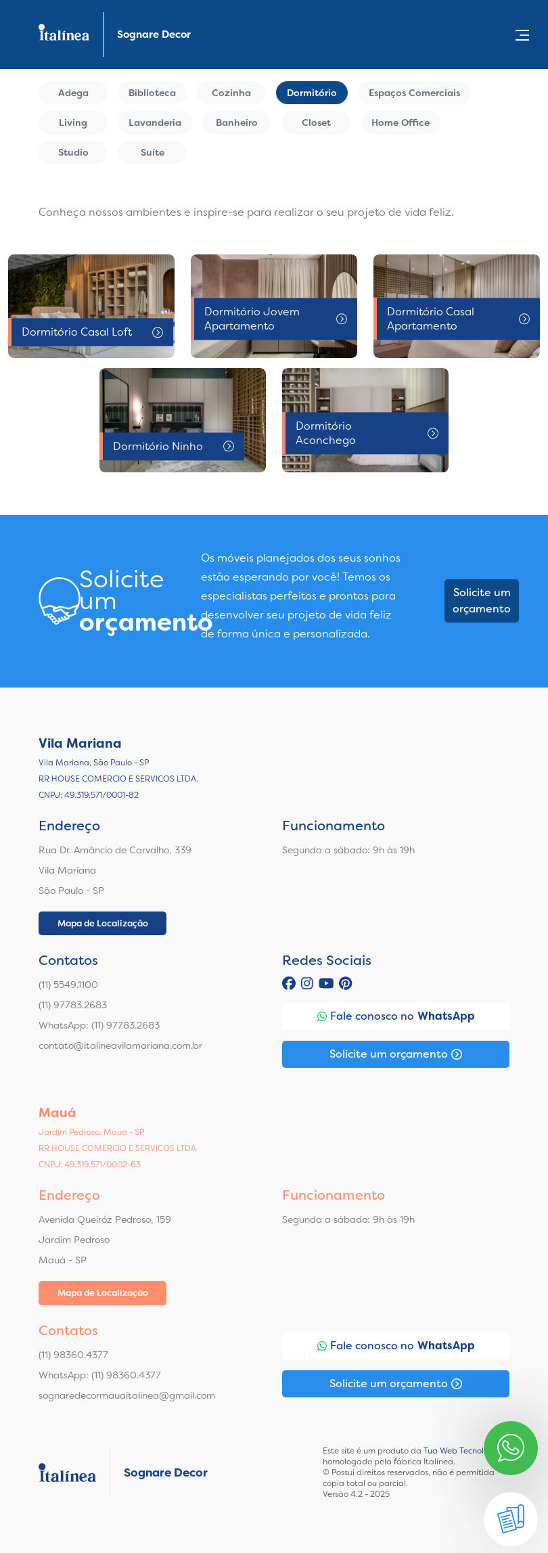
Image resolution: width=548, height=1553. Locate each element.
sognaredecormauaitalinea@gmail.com (127, 1395)
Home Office (400, 122)
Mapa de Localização (103, 923)
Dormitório (312, 93)
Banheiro (237, 122)
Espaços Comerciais (414, 93)
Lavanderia (155, 122)
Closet (316, 122)
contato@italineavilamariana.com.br (120, 1045)
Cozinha (231, 93)
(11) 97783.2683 (73, 1005)
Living (73, 122)
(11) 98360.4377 (73, 1355)
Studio (73, 152)
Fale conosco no (396, 1016)
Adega (73, 93)
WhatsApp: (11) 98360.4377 (100, 1375)
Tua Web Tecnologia (462, 1450)
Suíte (152, 152)
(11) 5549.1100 (68, 984)
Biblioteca (152, 93)
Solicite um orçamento (482, 600)
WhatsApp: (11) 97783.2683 (99, 1025)
